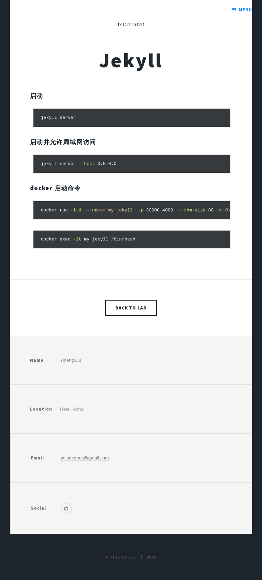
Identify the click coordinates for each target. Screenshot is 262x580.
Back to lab (131, 308)
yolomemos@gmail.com (85, 457)
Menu (245, 10)
